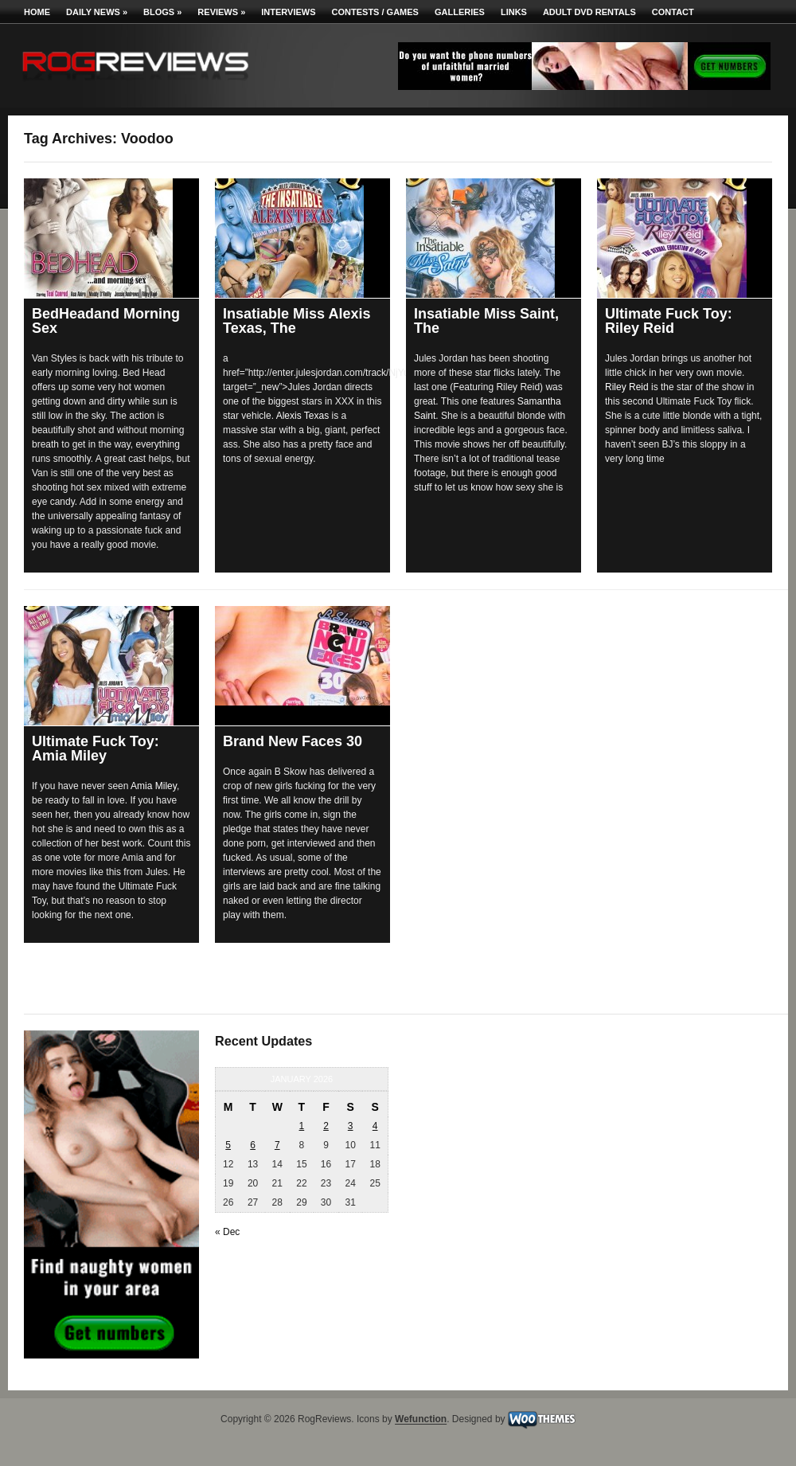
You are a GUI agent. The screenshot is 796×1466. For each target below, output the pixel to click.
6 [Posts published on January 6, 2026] (253, 1145)
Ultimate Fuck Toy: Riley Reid (668, 321)
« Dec (227, 1231)
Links (514, 12)
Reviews (221, 12)
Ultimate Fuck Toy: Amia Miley (95, 748)
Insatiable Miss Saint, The (486, 321)
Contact (673, 12)
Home (37, 12)
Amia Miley (154, 786)
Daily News (96, 12)
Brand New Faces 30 (292, 741)
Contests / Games (375, 12)
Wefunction (421, 1419)
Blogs (162, 12)
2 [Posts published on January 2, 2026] (326, 1126)
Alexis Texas (302, 415)
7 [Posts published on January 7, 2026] (277, 1145)
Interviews (288, 12)
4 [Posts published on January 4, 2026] (375, 1126)
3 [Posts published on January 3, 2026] (350, 1126)
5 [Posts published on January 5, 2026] (228, 1145)
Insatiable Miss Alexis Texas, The (296, 321)
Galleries (460, 12)
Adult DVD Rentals (589, 12)
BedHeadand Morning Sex (106, 321)
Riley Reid (627, 387)
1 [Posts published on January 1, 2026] (302, 1126)
